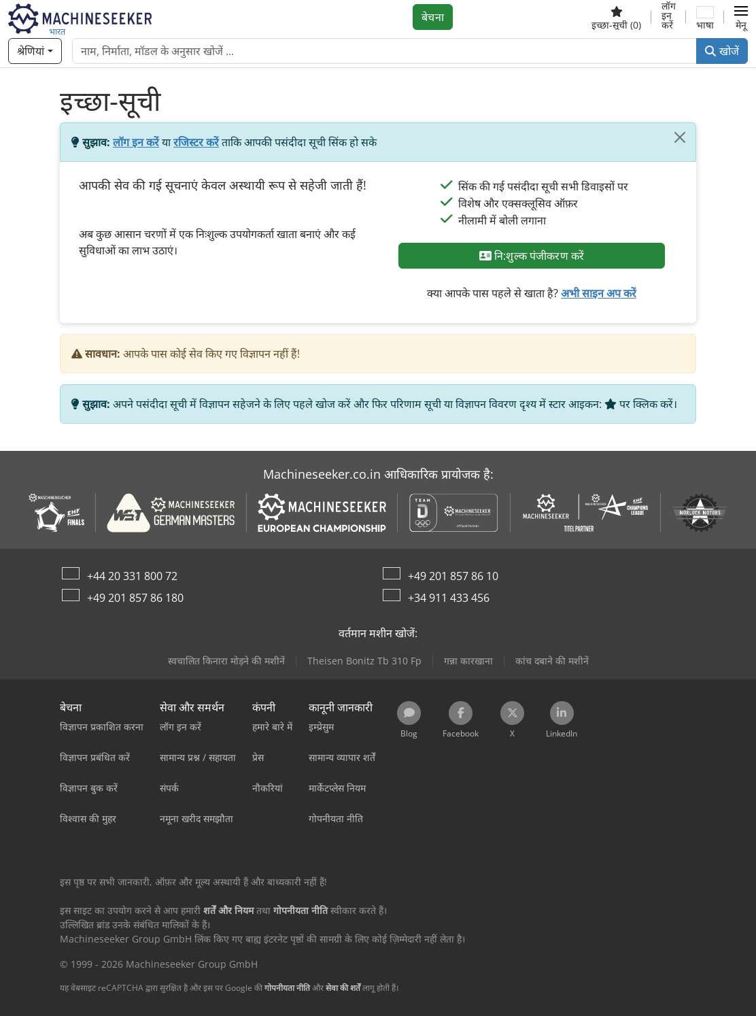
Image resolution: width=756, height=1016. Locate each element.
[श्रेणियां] (35, 51)
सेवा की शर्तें (343, 988)
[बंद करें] (680, 137)
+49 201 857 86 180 (135, 597)
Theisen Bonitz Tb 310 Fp (364, 660)
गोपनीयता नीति (287, 988)
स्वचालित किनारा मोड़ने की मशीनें (226, 660)
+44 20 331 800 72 (132, 576)
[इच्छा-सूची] (616, 17)
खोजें (722, 51)
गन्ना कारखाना (468, 660)
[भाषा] (705, 17)
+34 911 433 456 (448, 597)
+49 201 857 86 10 (453, 576)
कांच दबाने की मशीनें (552, 660)
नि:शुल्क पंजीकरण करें (532, 255)
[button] (741, 17)
